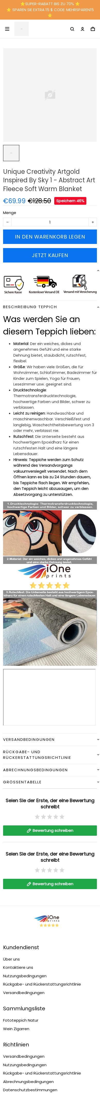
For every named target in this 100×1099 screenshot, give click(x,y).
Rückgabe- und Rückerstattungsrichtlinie (42, 984)
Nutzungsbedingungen (25, 976)
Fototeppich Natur (20, 1020)
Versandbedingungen (23, 992)
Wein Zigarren (16, 1028)
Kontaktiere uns (18, 967)
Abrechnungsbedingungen (28, 1081)
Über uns (11, 959)
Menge (9, 212)
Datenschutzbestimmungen (30, 1090)
